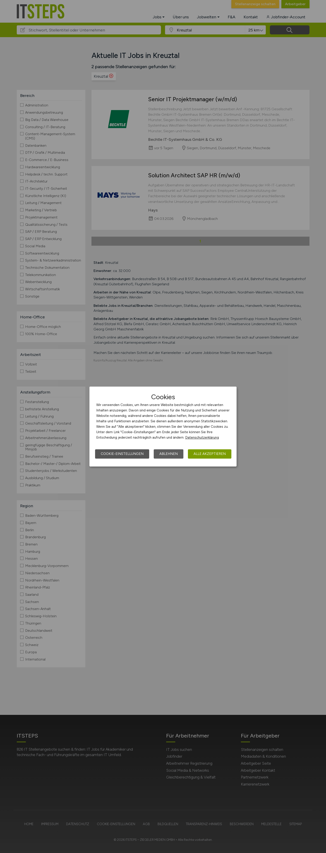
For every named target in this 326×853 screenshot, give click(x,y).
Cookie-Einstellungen (122, 454)
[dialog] (163, 427)
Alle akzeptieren (210, 454)
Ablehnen (168, 454)
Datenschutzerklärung (202, 437)
